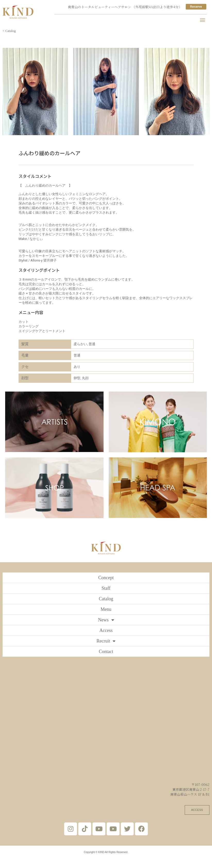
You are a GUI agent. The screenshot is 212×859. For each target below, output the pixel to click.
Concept (106, 577)
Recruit (106, 641)
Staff (106, 588)
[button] (202, 19)
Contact (106, 651)
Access (106, 630)
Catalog (106, 598)
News (106, 620)
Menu (106, 609)
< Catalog (9, 31)
